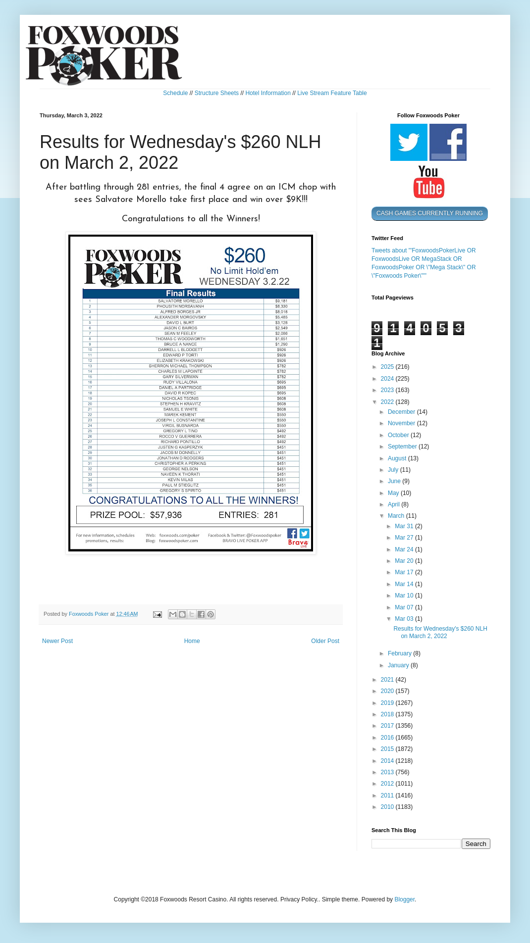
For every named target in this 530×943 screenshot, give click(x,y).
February (400, 653)
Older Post (325, 641)
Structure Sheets (217, 93)
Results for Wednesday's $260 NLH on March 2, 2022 (440, 632)
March (397, 515)
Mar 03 (405, 618)
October (399, 435)
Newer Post (57, 641)
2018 (388, 714)
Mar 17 (405, 572)
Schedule (175, 93)
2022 (388, 401)
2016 (388, 737)
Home (192, 641)
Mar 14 (405, 584)
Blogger (404, 899)
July (394, 469)
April (394, 504)
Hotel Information (267, 93)
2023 (388, 390)
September (403, 446)
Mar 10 (405, 595)
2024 (388, 378)
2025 (388, 366)
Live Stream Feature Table (332, 93)
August (398, 458)
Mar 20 (405, 560)
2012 (388, 783)
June (395, 481)
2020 (388, 691)
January (399, 665)
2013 (388, 772)
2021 (388, 679)
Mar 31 (405, 526)
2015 (388, 748)
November (402, 423)
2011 (388, 795)
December (402, 411)
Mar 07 (405, 607)
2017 (388, 725)
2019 (388, 702)
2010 (388, 806)
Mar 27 (405, 537)
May (394, 493)
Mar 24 (405, 549)
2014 (388, 760)
